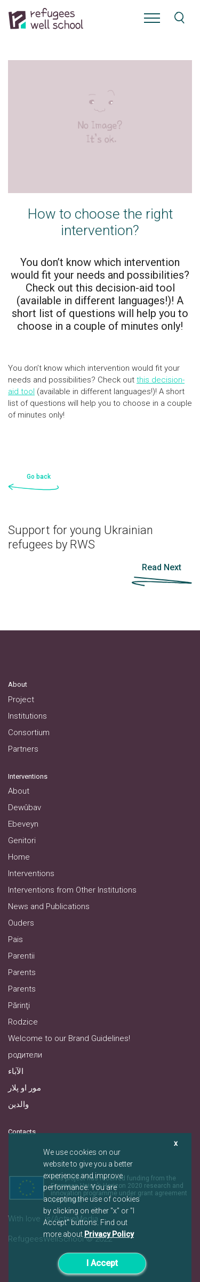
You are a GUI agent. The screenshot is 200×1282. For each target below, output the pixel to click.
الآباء (15, 1071)
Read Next (161, 567)
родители (25, 1055)
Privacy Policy (109, 1234)
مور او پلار (24, 1088)
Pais (15, 939)
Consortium (29, 732)
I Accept (102, 1263)
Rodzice (23, 1022)
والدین (18, 1104)
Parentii (21, 956)
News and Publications (49, 906)
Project (21, 699)
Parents (22, 972)
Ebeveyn (23, 824)
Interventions (31, 873)
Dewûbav (24, 807)
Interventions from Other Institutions (72, 890)
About (18, 791)
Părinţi (19, 1005)
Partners (23, 749)
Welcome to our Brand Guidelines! (69, 1038)
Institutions (27, 716)
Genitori (22, 840)
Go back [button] (39, 476)
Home (19, 857)
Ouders (21, 923)
